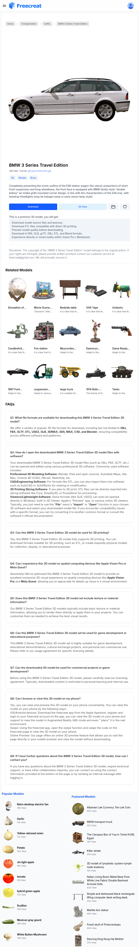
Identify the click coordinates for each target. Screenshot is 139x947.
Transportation (28, 23)
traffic (47, 23)
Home (10, 23)
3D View (82, 206)
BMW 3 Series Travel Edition (72, 23)
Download (33, 206)
